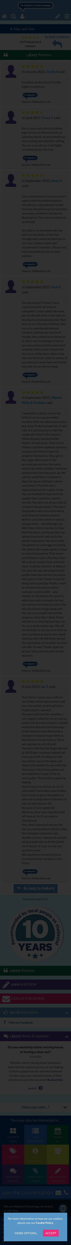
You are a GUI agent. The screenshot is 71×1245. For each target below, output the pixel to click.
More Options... (26, 1233)
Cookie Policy (44, 1222)
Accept (50, 1233)
